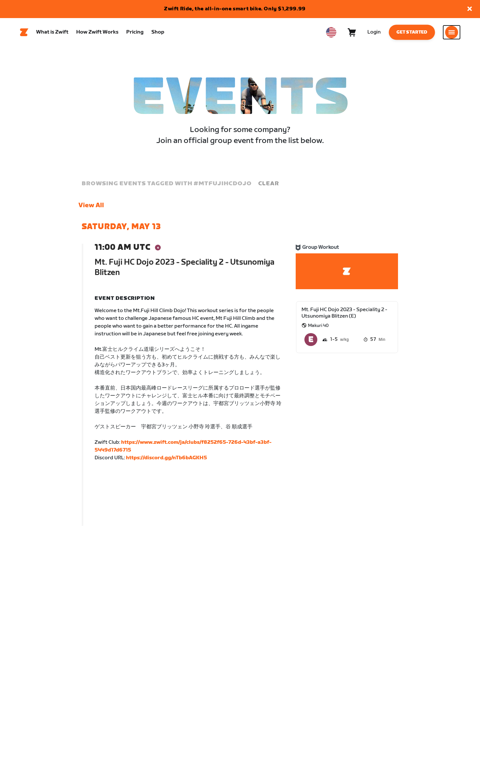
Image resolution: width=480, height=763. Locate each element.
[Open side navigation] (451, 32)
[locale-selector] (331, 32)
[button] (469, 9)
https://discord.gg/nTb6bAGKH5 (166, 458)
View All (91, 205)
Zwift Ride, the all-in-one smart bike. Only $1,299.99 (235, 9)
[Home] (24, 32)
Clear (268, 183)
